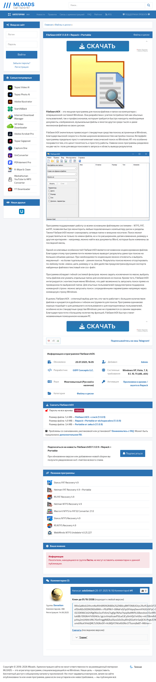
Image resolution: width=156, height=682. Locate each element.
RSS (108, 14)
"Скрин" (83, 637)
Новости (41, 14)
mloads (79, 410)
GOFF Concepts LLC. (83, 370)
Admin (144, 362)
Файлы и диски (63, 24)
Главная (49, 24)
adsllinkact (88, 590)
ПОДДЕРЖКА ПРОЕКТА (136, 14)
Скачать (76, 630)
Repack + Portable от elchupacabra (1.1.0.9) (98, 420)
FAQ (89, 14)
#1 (131, 590)
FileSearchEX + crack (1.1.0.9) (90, 417)
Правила (52, 14)
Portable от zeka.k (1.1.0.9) (89, 424)
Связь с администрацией (72, 14)
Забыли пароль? (21, 63)
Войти (22, 54)
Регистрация (21, 67)
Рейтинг (98, 14)
